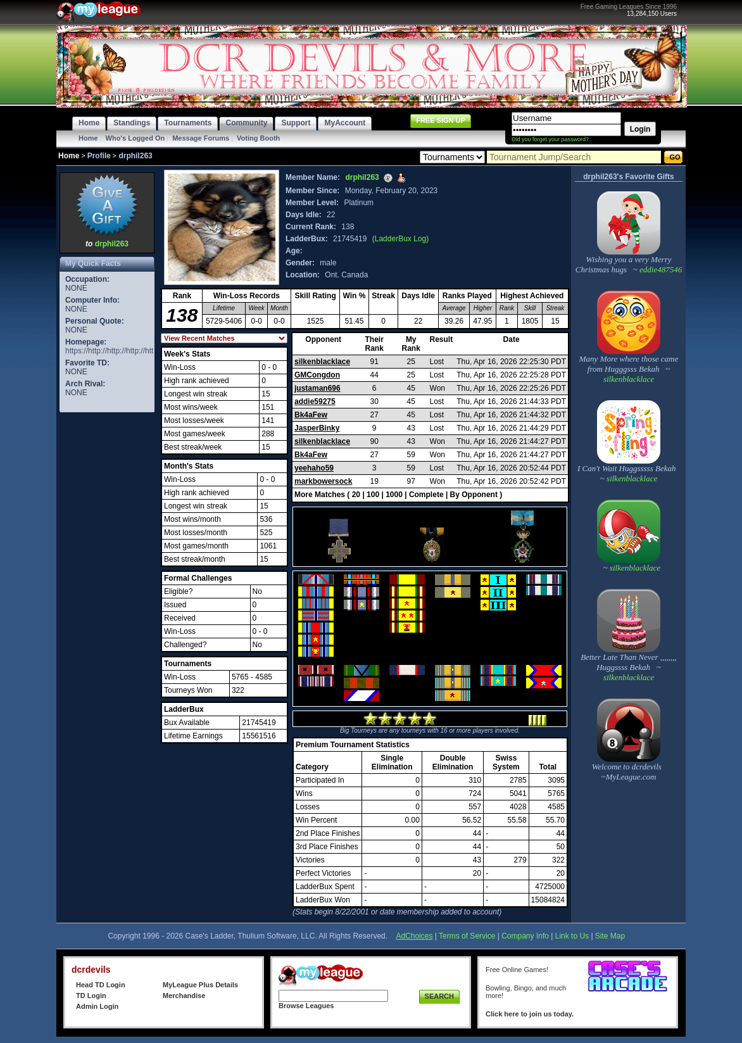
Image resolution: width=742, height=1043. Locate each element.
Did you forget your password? (550, 139)
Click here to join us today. (530, 1014)
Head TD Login (100, 985)
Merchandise (184, 995)
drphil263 (112, 243)
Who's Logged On (135, 138)
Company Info (525, 936)
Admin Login (97, 1006)
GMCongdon (317, 374)
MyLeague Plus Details (200, 985)
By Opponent (474, 494)
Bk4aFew (310, 414)
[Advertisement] (107, 605)
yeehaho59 (314, 468)
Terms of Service (467, 936)
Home (88, 138)
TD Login (91, 995)
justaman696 (317, 388)
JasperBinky (316, 428)
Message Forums (200, 138)
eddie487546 (660, 269)
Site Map (610, 936)
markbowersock (323, 481)
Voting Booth (258, 138)
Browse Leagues (306, 1005)
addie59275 (315, 401)
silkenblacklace (322, 361)
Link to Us (572, 936)
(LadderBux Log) (400, 238)
